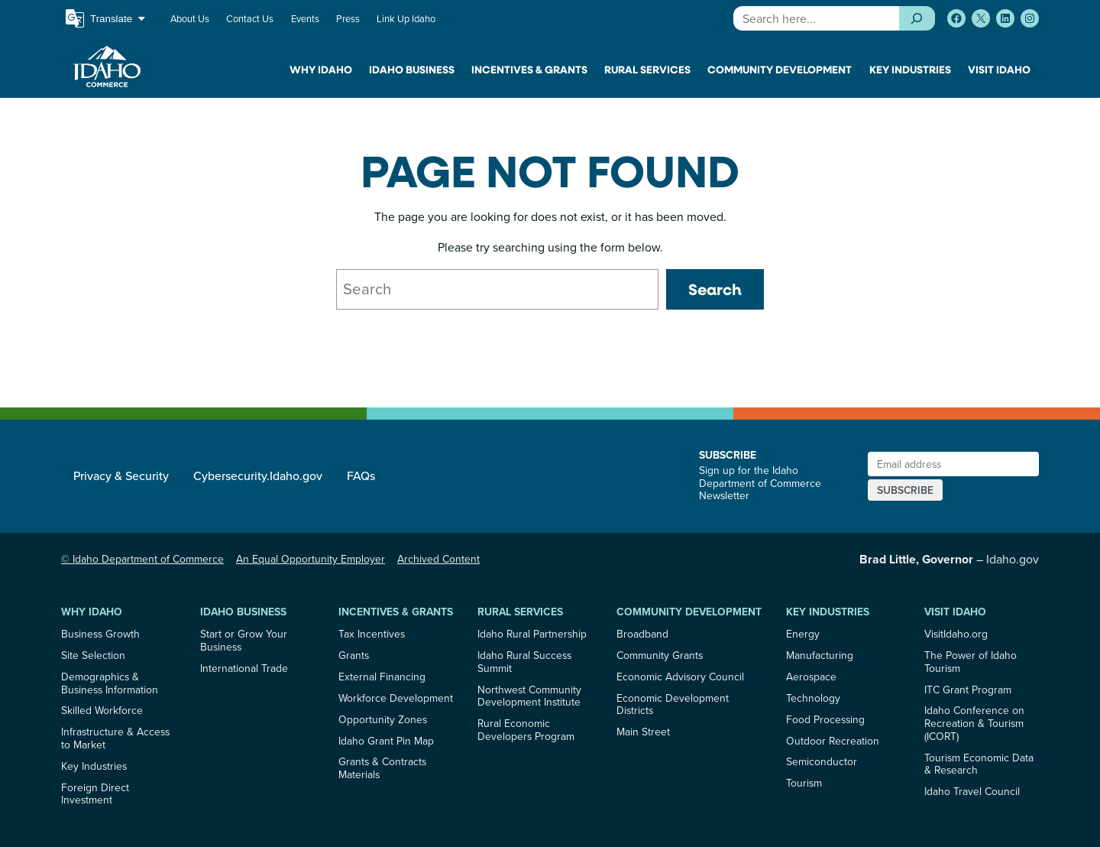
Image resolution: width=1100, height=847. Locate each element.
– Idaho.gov (949, 558)
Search (715, 289)
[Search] (917, 18)
